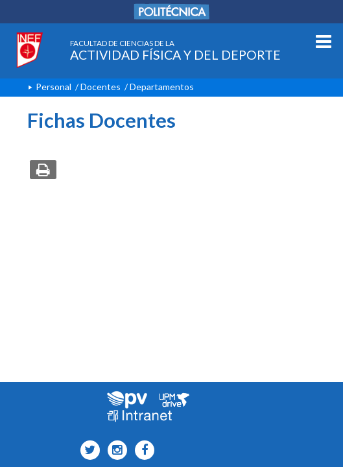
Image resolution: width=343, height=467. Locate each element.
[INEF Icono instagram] (114, 450)
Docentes (100, 86)
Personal (53, 86)
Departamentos (162, 86)
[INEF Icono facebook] (141, 450)
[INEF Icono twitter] (87, 450)
